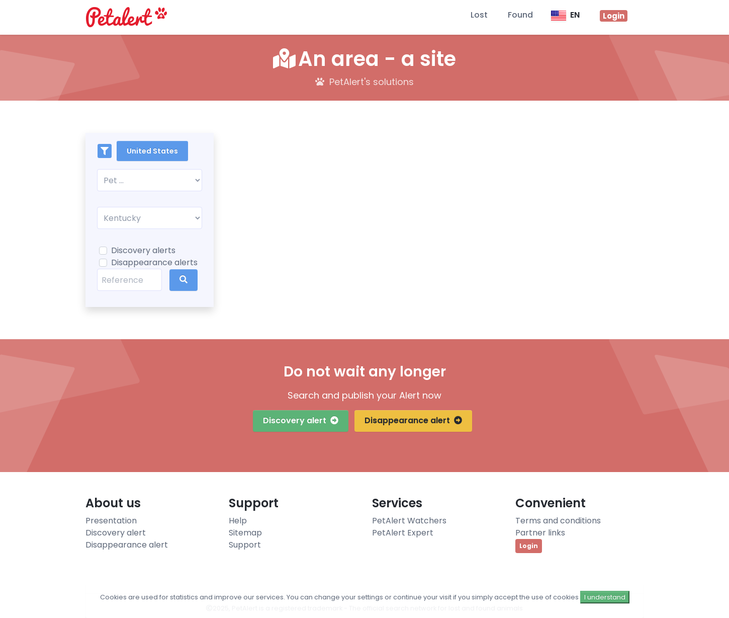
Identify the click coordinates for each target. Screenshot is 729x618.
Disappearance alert (413, 420)
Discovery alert (300, 420)
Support (245, 545)
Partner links (540, 532)
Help (238, 520)
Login (528, 546)
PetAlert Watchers (409, 520)
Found (520, 15)
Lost (479, 15)
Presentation (111, 520)
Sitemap (245, 532)
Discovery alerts (143, 250)
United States (152, 151)
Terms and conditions (558, 520)
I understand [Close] (604, 597)
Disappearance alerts (154, 262)
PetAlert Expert (402, 532)
